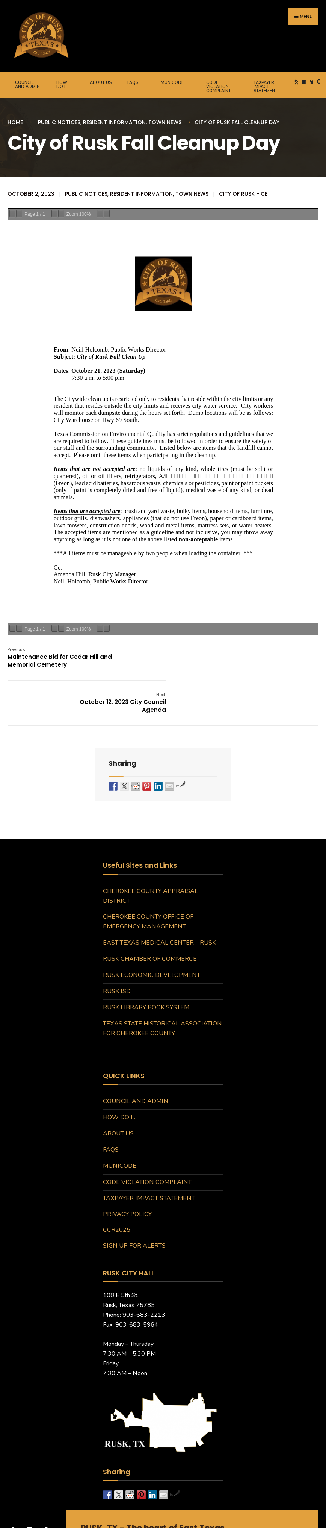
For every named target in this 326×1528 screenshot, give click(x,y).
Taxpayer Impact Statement (266, 86)
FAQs (132, 82)
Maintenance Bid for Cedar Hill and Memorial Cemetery (60, 656)
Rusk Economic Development (151, 928)
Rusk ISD (117, 944)
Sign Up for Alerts (134, 1199)
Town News (164, 121)
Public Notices (59, 121)
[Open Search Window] (318, 81)
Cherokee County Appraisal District (150, 849)
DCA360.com (225, 1513)
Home (15, 121)
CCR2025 (116, 1183)
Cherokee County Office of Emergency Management (148, 875)
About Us (101, 82)
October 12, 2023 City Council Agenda (275, 656)
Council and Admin (27, 84)
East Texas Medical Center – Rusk (159, 896)
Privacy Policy (127, 1167)
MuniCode (172, 82)
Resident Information (114, 121)
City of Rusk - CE (243, 193)
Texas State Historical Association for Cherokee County (162, 982)
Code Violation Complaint (218, 86)
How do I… (62, 84)
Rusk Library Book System (146, 961)
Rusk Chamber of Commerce (150, 912)
